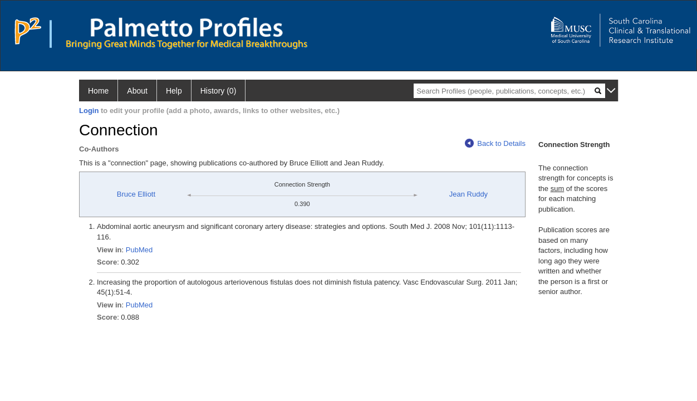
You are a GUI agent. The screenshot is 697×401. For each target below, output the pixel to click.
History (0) (218, 90)
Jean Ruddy (468, 194)
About (137, 90)
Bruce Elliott (136, 194)
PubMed (139, 250)
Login (89, 110)
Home (98, 90)
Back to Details (495, 143)
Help (174, 90)
